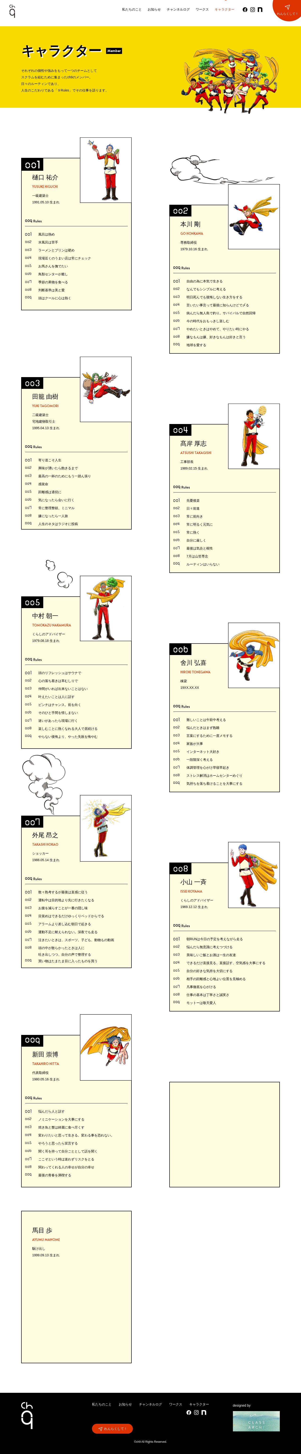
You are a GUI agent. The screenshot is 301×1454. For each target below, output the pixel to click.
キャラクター (224, 9)
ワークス (202, 9)
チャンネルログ (178, 9)
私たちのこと (132, 9)
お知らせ (154, 9)
